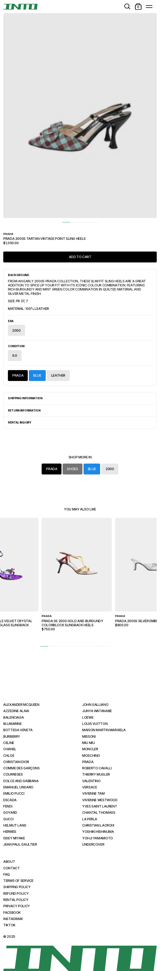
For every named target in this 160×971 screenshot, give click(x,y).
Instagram (13, 919)
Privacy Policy (16, 906)
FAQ (6, 874)
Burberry (11, 736)
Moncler (90, 749)
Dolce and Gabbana (21, 781)
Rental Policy (15, 900)
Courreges (13, 774)
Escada (10, 800)
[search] (127, 6)
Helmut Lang (14, 825)
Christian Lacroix (98, 825)
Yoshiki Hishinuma (98, 832)
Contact (11, 868)
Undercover (93, 844)
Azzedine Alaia (16, 711)
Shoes (72, 469)
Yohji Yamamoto (97, 838)
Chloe (8, 756)
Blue (37, 375)
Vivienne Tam (93, 793)
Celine (8, 743)
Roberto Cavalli (97, 768)
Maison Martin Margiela (104, 730)
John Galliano (95, 705)
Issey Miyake (14, 838)
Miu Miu (88, 743)
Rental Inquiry (20, 422)
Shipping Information (25, 398)
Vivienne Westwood (100, 800)
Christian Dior (16, 762)
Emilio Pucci (13, 793)
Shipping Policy (17, 887)
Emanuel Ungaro (18, 787)
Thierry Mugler (96, 774)
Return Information (24, 410)
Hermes (9, 832)
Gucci (8, 819)
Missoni (89, 736)
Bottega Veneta (18, 730)
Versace (89, 787)
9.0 (14, 355)
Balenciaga (13, 717)
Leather (58, 375)
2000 (16, 330)
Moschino (91, 756)
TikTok (9, 925)
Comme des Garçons (21, 768)
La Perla (89, 819)
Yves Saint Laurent (99, 806)
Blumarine (12, 724)
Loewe (87, 717)
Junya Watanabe (97, 711)
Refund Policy (16, 893)
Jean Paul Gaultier (20, 844)
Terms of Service (18, 881)
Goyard (10, 812)
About (9, 862)
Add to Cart (80, 257)
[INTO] (20, 7)
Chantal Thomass (98, 812)
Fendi (7, 806)
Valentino (91, 781)
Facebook (12, 912)
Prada (17, 375)
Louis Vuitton (94, 724)
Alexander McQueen (21, 705)
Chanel (9, 749)
